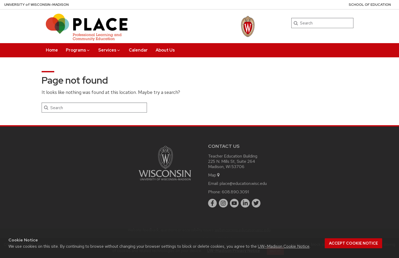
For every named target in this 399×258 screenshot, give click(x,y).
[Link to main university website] (165, 181)
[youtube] (234, 203)
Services (109, 50)
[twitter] (256, 203)
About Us (165, 50)
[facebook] (212, 203)
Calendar (138, 50)
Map (214, 175)
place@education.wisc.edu (243, 183)
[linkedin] (245, 203)
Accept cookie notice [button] (353, 243)
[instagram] (223, 203)
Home (52, 50)
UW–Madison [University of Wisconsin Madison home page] (36, 4)
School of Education (370, 4)
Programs (78, 50)
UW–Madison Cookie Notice (283, 246)
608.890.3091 (235, 192)
